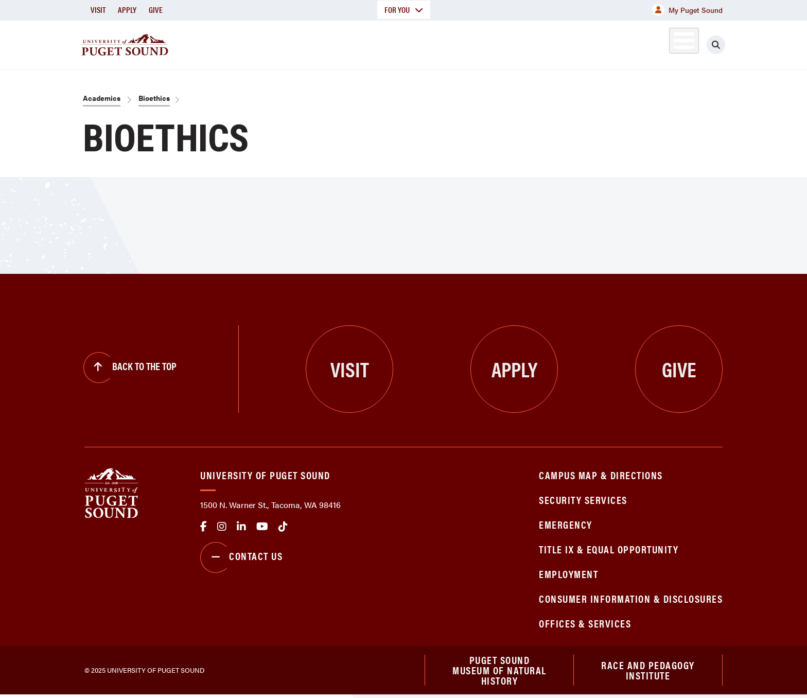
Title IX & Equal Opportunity (608, 549)
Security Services (583, 499)
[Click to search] (716, 45)
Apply (127, 9)
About (298, 43)
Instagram (221, 526)
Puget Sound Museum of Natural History (499, 671)
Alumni (658, 43)
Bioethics (154, 98)
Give (156, 9)
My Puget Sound (687, 10)
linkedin (241, 526)
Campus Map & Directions (601, 474)
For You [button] (403, 9)
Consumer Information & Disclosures (631, 598)
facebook (203, 526)
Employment (568, 573)
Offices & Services (585, 623)
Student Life (524, 43)
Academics (366, 43)
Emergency (565, 524)
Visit (98, 9)
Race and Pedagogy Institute (648, 671)
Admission (444, 43)
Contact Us (241, 557)
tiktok (283, 526)
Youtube (262, 526)
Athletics (603, 43)
